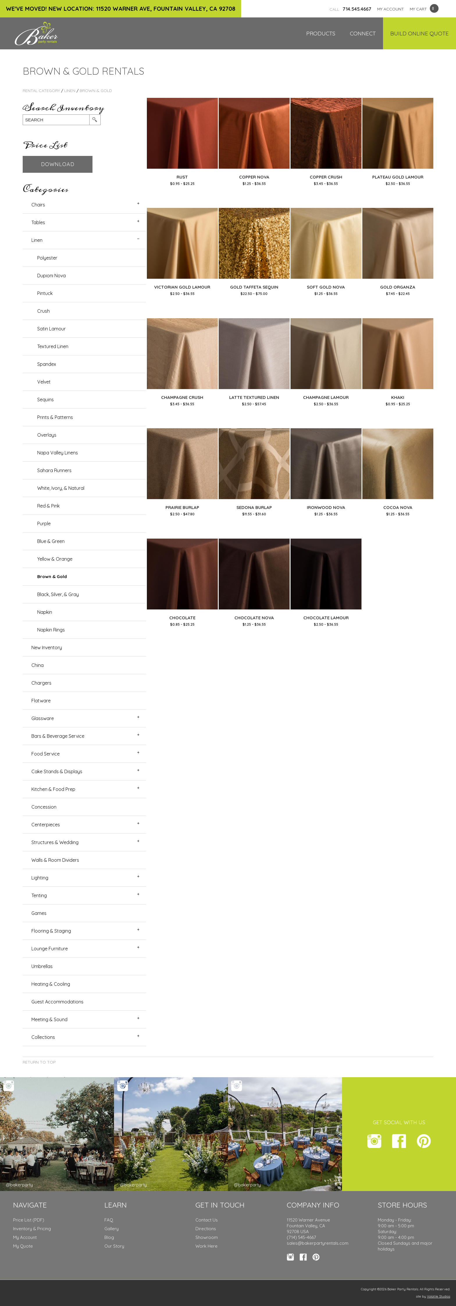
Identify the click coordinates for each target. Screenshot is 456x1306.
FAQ (108, 1220)
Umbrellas (42, 966)
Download (57, 164)
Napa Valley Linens (57, 453)
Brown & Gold (96, 90)
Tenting (39, 895)
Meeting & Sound (49, 1019)
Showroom (206, 1237)
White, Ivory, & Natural (60, 488)
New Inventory (46, 647)
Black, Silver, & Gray (58, 594)
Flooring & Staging (51, 931)
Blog (109, 1237)
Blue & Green (51, 541)
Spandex (46, 364)
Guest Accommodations (57, 1002)
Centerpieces (45, 825)
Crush (43, 311)
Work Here (206, 1246)
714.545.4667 (350, 9)
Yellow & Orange (54, 559)
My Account (25, 1237)
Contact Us (206, 1220)
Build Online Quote (419, 33)
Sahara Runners (54, 470)
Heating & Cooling (50, 984)
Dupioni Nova (51, 275)
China (37, 665)
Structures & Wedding (55, 842)
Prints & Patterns (55, 417)
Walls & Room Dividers (55, 860)
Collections (43, 1037)
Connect (363, 33)
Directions (205, 1228)
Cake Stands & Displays (56, 771)
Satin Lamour (51, 329)
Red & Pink (48, 506)
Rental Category (41, 90)
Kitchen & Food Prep (53, 789)
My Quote (23, 1246)
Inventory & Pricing (32, 1228)
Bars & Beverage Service (57, 736)
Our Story (114, 1246)
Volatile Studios (438, 1296)
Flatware (41, 701)
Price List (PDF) (28, 1220)
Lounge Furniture (49, 948)
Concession (43, 807)
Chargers (41, 683)
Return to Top (39, 1062)
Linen (69, 90)
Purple (44, 523)
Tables (38, 222)
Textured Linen (52, 346)
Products (320, 33)
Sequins (45, 399)
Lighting (39, 878)
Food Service (45, 754)
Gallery (111, 1228)
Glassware (42, 718)
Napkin (44, 612)
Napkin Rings (51, 630)
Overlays (46, 435)
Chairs (38, 205)
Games (39, 913)
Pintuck (45, 293)
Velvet (44, 382)
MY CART (418, 9)
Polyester (47, 258)
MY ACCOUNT (390, 9)
